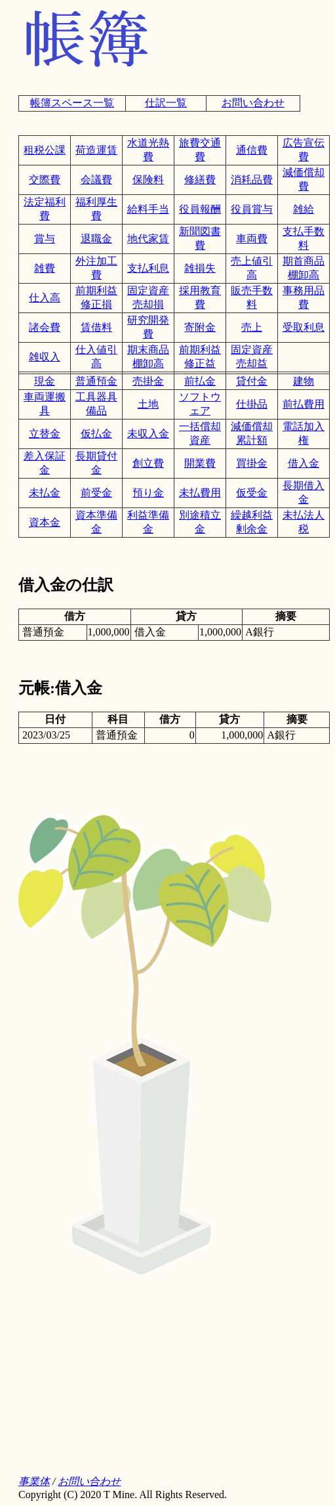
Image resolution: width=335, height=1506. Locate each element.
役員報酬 (200, 209)
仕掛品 (251, 404)
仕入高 (44, 297)
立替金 (44, 433)
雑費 (44, 268)
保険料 (148, 179)
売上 (251, 327)
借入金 (303, 463)
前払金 (200, 381)
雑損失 (200, 268)
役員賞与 (252, 209)
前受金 (96, 492)
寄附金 (200, 327)
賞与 (44, 238)
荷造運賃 (96, 150)
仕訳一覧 (166, 102)
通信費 (251, 150)
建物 (303, 381)
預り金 (148, 492)
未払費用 (200, 492)
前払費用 (304, 404)
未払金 (44, 492)
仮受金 (251, 492)
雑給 (303, 209)
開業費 (200, 463)
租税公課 (45, 150)
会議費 (96, 179)
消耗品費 (252, 179)
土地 (148, 404)
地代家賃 (148, 238)
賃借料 (96, 327)
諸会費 (44, 327)
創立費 (148, 463)
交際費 (44, 179)
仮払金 (96, 433)
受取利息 (304, 327)
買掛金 (251, 463)
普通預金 (96, 381)
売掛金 (148, 381)
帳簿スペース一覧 (72, 102)
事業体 (34, 1481)
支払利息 (148, 268)
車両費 (251, 238)
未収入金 (148, 433)
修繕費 (200, 179)
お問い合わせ (253, 102)
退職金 (96, 238)
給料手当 (148, 209)
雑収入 (44, 356)
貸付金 (251, 381)
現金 (44, 381)
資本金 (44, 522)
